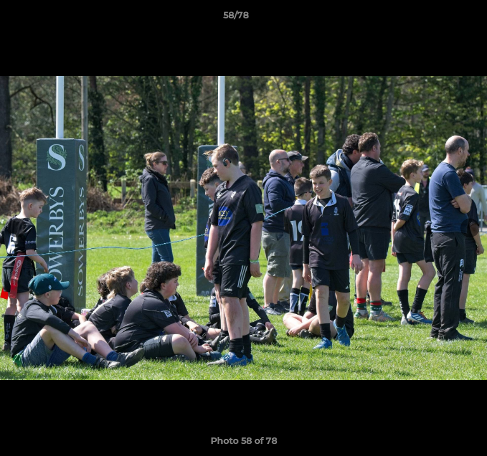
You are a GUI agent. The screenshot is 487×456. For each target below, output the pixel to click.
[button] (441, 18)
